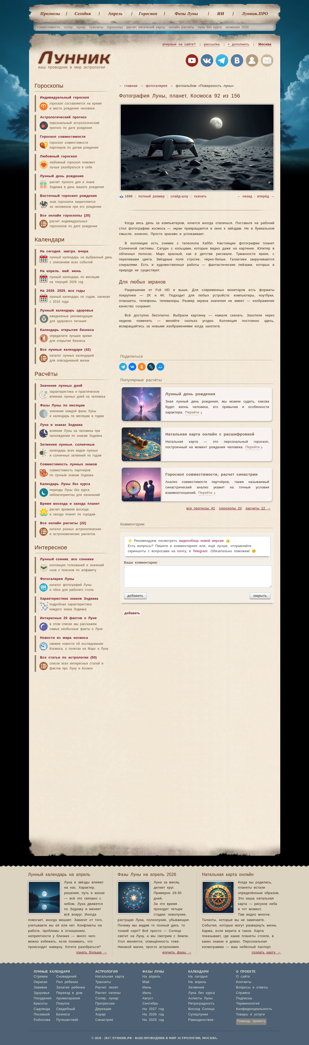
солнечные (85, 445)
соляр (68, 27)
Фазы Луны (186, 13)
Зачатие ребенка (70, 987)
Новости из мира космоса (64, 638)
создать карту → (266, 952)
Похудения (43, 998)
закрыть (260, 596)
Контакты (243, 982)
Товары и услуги (250, 1014)
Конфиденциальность (254, 1009)
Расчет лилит (106, 987)
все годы (76, 291)
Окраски (40, 982)
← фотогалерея (153, 86)
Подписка (244, 998)
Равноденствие (201, 1020)
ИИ (220, 13)
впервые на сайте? (179, 44)
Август (147, 998)
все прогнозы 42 (200, 508)
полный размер (152, 196)
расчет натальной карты (145, 27)
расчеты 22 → (258, 508)
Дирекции (103, 1009)
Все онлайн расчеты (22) (63, 523)
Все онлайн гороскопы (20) (65, 216)
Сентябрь (150, 1004)
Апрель (115, 13)
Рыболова (42, 1020)
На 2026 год (153, 1014)
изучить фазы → (176, 952)
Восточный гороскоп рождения (68, 196)
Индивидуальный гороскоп (64, 98)
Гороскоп (148, 13)
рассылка (212, 44)
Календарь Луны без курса (65, 484)
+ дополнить (238, 44)
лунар (80, 27)
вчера (83, 251)
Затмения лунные (56, 445)
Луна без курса (201, 993)
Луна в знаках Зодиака (61, 425)
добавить (135, 596)
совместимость (48, 27)
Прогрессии (105, 1004)
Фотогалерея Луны (57, 579)
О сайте (243, 977)
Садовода (42, 1009)
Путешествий (67, 1020)
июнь (76, 271)
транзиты (96, 27)
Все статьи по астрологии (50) (68, 658)
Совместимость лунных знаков (68, 464)
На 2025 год (153, 1020)
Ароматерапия (68, 998)
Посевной (42, 1014)
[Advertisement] (73, 715)
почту (181, 551)
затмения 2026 (237, 27)
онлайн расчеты (181, 27)
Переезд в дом (69, 993)
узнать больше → (91, 952)
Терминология (248, 1004)
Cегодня (83, 13)
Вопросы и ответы (252, 987)
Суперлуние (198, 1014)
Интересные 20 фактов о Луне (68, 618)
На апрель (49, 271)
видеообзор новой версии (201, 541)
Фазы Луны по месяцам (62, 405)
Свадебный (65, 1009)
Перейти (192, 412)
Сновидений (66, 977)
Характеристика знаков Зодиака (69, 599)
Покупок (63, 1004)
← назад (244, 196)
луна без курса (210, 27)
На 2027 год (153, 1009)
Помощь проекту (251, 1021)
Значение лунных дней (61, 386)
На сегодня (50, 251)
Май (145, 982)
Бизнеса (63, 1014)
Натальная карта (109, 977)
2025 (61, 291)
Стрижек (41, 977)
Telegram (200, 551)
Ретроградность (201, 1004)
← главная (128, 86)
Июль (147, 993)
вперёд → (265, 196)
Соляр (100, 998)
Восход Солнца (201, 1009)
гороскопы (115, 27)
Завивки (40, 987)
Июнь (147, 987)
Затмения (196, 987)
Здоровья (41, 993)
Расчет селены (108, 993)
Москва (264, 44)
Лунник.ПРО (255, 13)
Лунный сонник (54, 559)
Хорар (100, 1014)
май (65, 271)
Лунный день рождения (62, 176)
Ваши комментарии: (197, 574)
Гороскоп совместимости (63, 137)
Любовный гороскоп (58, 156)
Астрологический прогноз (63, 117)
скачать (200, 196)
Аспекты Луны (200, 998)
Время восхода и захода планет (70, 504)
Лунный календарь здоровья (67, 311)
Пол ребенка (67, 982)
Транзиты (103, 982)
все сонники (82, 559)
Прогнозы (50, 13)
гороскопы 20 (230, 508)
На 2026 (47, 291)
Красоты (41, 1004)
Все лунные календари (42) (65, 350)
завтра (69, 251)
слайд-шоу (179, 196)
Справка (243, 993)
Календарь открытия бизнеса (67, 330)
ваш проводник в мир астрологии (71, 67)
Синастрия (104, 1020)
